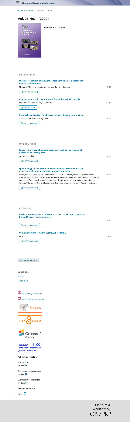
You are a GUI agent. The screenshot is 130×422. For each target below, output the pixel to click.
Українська (23, 280)
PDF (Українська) (30, 92)
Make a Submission (28, 260)
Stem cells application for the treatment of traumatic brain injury (52, 115)
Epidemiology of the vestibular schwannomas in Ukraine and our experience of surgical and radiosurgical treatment (51, 169)
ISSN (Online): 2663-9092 (33, 299)
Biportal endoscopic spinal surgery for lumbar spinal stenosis (49, 99)
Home (20, 10)
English (21, 276)
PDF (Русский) (29, 107)
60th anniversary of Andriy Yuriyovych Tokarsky (42, 232)
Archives (29, 10)
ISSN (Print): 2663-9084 (32, 293)
